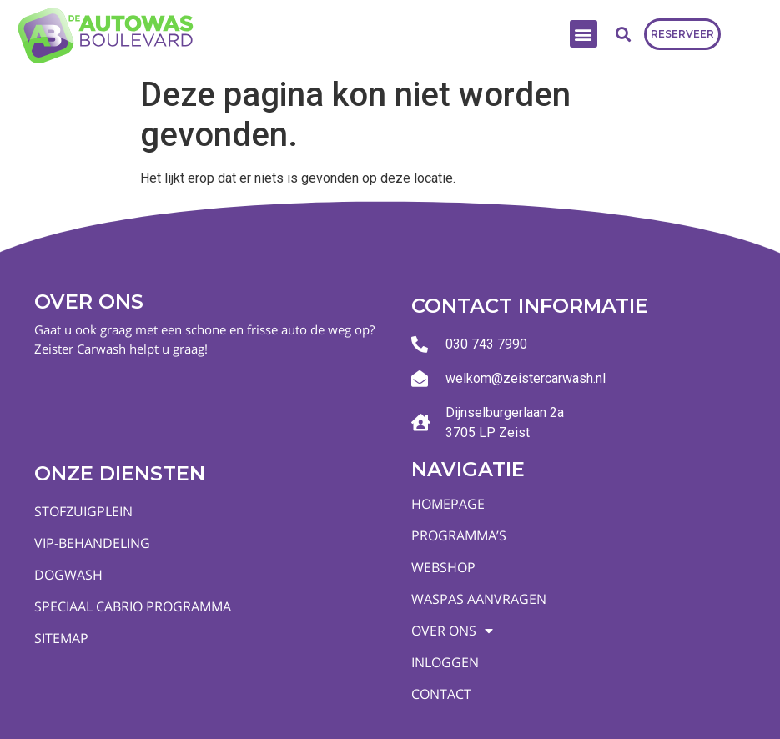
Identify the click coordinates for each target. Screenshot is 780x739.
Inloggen (445, 662)
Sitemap (61, 638)
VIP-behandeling (92, 543)
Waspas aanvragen (478, 599)
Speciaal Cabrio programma (132, 606)
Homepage (448, 504)
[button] (583, 34)
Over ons (452, 631)
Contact (441, 694)
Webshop (443, 567)
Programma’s (458, 535)
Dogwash (68, 575)
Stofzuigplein (83, 511)
